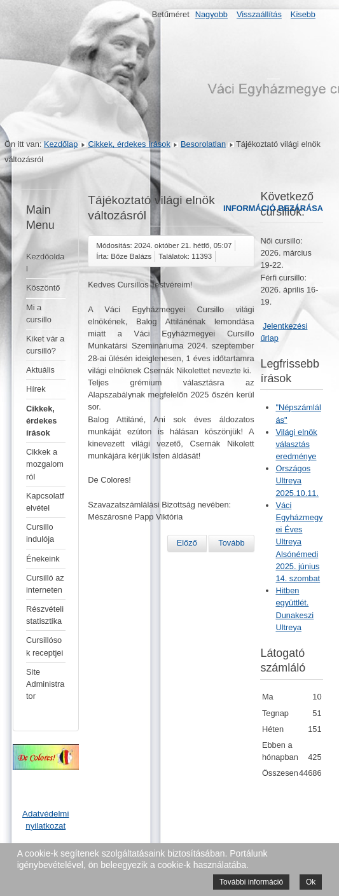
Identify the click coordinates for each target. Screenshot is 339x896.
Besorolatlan (203, 144)
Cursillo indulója (40, 533)
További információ (251, 882)
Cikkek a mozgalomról (45, 464)
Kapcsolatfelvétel (45, 502)
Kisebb (303, 14)
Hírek (36, 389)
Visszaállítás (259, 14)
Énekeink (43, 558)
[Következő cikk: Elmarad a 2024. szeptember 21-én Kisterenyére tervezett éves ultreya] (231, 543)
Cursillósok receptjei (44, 646)
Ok (310, 882)
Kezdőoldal (45, 262)
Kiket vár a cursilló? (45, 344)
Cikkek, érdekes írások (129, 144)
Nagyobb (211, 14)
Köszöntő (43, 288)
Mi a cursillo (39, 313)
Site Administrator (45, 684)
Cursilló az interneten (45, 584)
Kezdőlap (61, 144)
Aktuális (40, 370)
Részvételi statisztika (45, 615)
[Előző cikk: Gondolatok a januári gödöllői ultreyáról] (187, 543)
